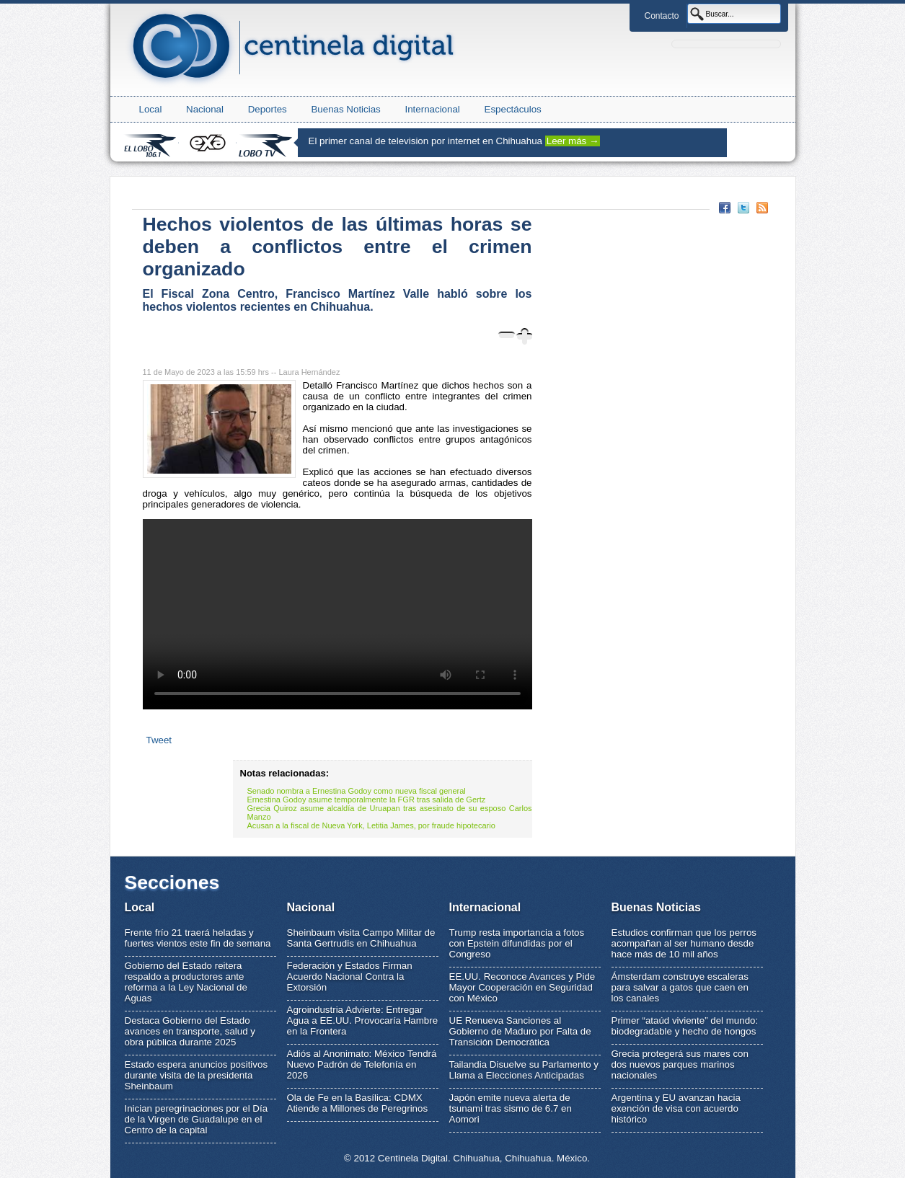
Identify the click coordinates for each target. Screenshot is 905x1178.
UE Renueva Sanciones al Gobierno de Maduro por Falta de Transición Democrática (520, 1031)
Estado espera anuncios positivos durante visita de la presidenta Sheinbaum (196, 1075)
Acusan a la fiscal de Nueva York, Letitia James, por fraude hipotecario (371, 825)
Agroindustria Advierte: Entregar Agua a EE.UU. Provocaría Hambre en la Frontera (362, 1020)
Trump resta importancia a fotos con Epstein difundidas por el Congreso (517, 943)
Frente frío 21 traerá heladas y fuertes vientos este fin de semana (198, 938)
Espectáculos (513, 109)
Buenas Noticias (345, 109)
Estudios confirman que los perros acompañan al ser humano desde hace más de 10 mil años (684, 943)
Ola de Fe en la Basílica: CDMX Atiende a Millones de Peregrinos (357, 1103)
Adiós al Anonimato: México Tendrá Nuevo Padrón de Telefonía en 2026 (362, 1064)
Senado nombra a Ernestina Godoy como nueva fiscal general (356, 791)
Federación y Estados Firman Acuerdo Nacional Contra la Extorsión (349, 976)
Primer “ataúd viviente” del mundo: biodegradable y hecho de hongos (685, 1026)
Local (150, 109)
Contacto (661, 16)
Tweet (159, 740)
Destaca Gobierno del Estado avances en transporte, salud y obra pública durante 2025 (190, 1031)
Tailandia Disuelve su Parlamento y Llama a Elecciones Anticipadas (524, 1070)
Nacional (205, 109)
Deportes (267, 109)
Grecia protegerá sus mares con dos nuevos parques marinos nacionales (680, 1064)
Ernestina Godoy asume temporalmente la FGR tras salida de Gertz (366, 799)
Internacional (432, 109)
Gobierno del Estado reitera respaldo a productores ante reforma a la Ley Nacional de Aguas (186, 982)
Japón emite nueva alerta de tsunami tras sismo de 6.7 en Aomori (510, 1108)
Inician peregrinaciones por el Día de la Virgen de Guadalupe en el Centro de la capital (196, 1119)
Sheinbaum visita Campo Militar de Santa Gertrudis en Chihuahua (361, 938)
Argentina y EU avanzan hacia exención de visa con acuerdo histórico (676, 1108)
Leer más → (573, 141)
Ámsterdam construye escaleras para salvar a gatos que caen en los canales (680, 987)
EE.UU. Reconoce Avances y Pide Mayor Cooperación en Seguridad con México (522, 987)
